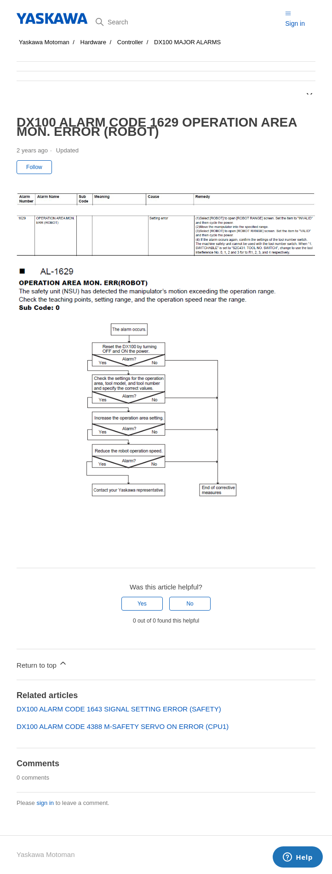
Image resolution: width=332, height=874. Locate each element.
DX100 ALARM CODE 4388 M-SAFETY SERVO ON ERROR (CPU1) (123, 726)
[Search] (187, 22)
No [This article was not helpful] (189, 603)
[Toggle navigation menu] (288, 13)
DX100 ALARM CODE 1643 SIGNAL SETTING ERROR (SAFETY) (119, 709)
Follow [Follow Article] (34, 167)
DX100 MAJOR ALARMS (187, 42)
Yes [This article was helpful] (142, 603)
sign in (45, 802)
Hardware (93, 42)
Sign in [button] (295, 23)
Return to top (42, 663)
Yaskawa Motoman (44, 42)
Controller (130, 42)
